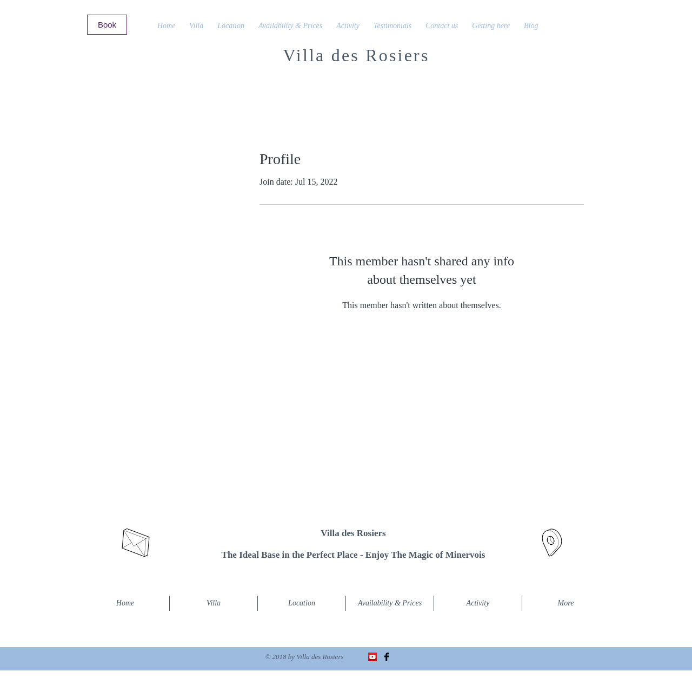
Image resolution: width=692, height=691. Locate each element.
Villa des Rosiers (356, 55)
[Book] (107, 25)
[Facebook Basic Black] (386, 657)
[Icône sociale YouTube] (372, 657)
